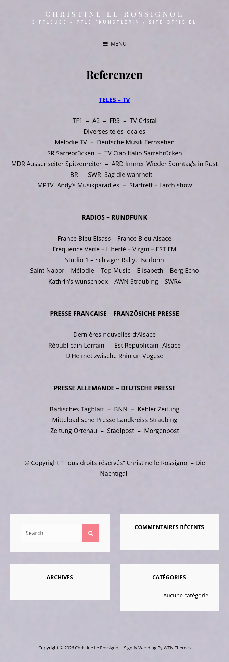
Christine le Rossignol (114, 13)
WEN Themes (177, 648)
